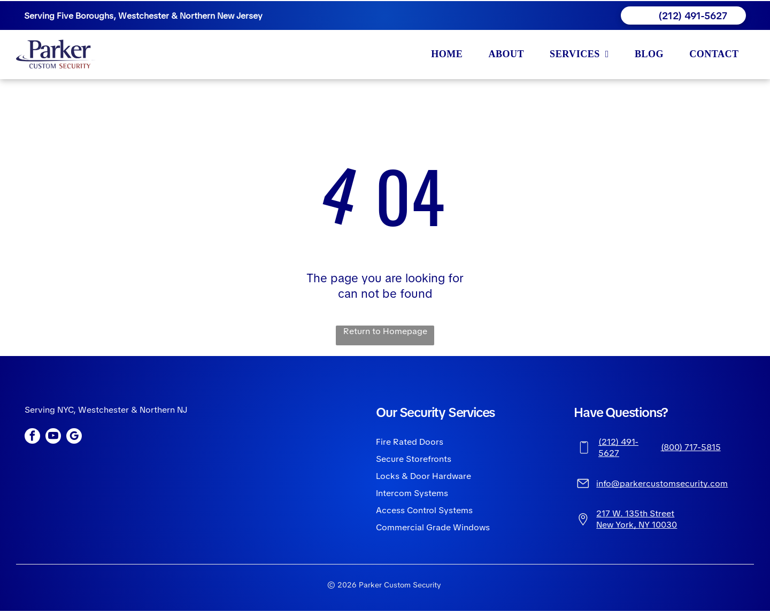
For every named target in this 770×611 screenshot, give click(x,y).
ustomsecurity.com (689, 483)
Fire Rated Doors (409, 441)
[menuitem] (449, 54)
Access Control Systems (424, 510)
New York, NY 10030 (636, 524)
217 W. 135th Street (635, 513)
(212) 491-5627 (618, 447)
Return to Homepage (385, 331)
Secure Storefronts (413, 459)
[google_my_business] (74, 437)
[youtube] (53, 437)
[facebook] (32, 437)
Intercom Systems (412, 493)
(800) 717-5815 (691, 447)
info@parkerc (623, 483)
